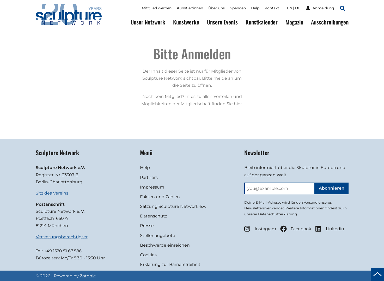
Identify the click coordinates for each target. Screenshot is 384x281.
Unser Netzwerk (148, 22)
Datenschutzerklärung (277, 214)
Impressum (152, 187)
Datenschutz (153, 216)
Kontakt (272, 8)
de (298, 8)
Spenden (238, 8)
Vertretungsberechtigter (62, 236)
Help (255, 8)
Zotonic (88, 275)
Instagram (260, 229)
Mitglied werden (157, 8)
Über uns (216, 8)
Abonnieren (331, 188)
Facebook (295, 229)
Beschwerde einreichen (165, 245)
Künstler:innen (190, 8)
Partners (149, 177)
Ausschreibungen (330, 22)
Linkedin (329, 229)
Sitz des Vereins (52, 193)
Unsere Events (222, 22)
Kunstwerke (186, 22)
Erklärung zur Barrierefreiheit (170, 264)
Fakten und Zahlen (160, 196)
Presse (147, 225)
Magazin (294, 22)
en (289, 8)
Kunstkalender (262, 22)
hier (238, 103)
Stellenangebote (157, 235)
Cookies (148, 254)
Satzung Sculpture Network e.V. (173, 206)
